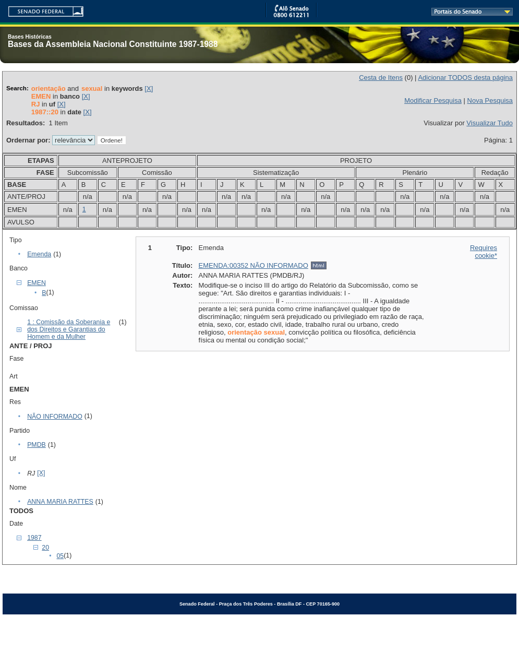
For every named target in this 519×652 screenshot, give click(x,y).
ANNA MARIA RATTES (60, 501)
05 (60, 556)
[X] (148, 88)
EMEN (36, 283)
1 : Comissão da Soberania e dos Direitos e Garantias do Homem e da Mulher (68, 329)
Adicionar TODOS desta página (465, 77)
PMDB (36, 444)
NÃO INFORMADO (54, 416)
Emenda (39, 254)
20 (45, 547)
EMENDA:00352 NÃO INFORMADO (253, 265)
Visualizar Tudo (489, 123)
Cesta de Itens (381, 77)
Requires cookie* (483, 251)
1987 (34, 537)
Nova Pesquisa (490, 100)
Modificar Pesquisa (433, 100)
